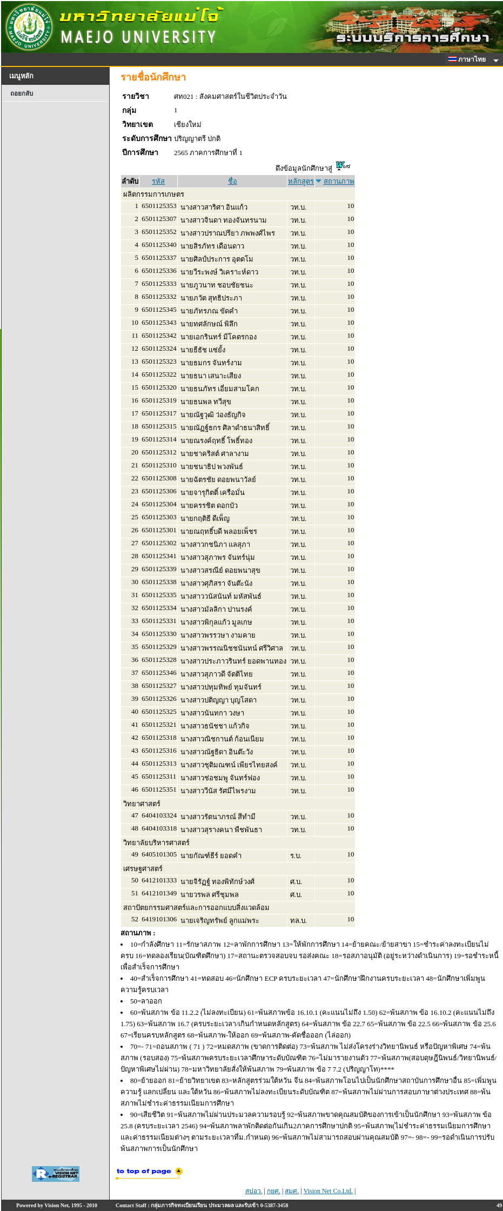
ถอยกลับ (21, 93)
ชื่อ (232, 181)
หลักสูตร (301, 181)
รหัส (158, 181)
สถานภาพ (339, 181)
